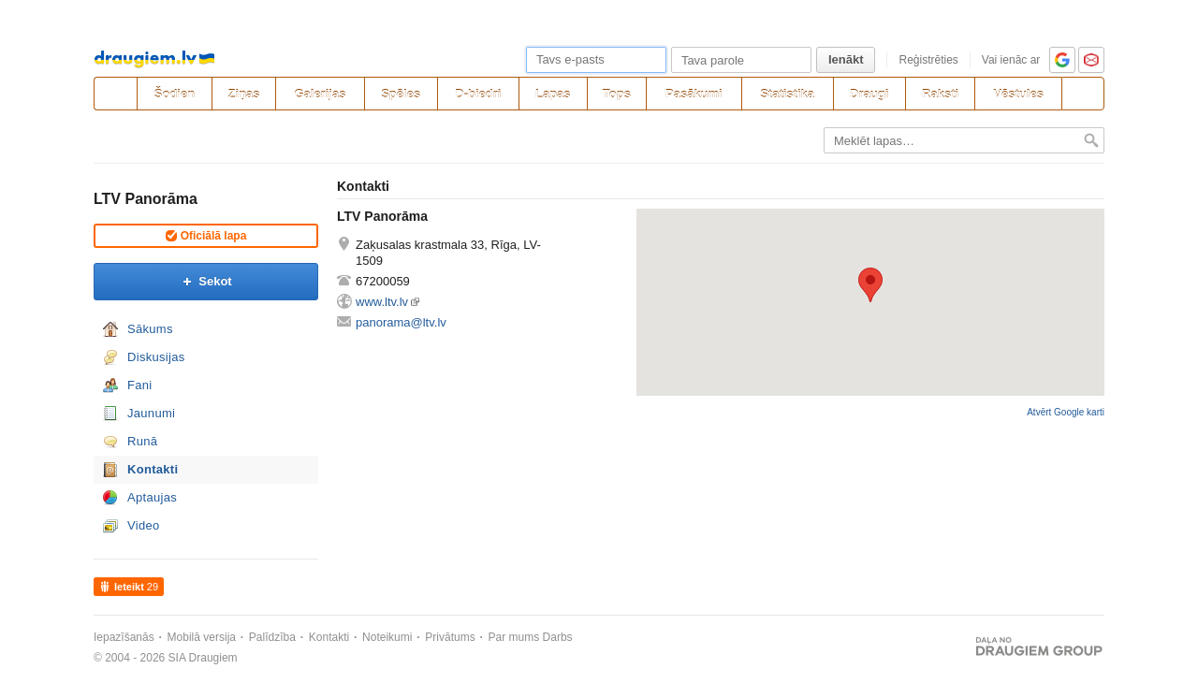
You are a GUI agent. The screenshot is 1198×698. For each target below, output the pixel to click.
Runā (142, 441)
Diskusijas (156, 357)
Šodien (174, 94)
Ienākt (846, 59)
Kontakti (152, 469)
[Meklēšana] (1082, 93)
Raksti (940, 94)
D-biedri (478, 94)
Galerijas (319, 94)
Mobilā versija (202, 637)
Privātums (450, 637)
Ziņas (244, 94)
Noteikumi (387, 637)
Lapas (553, 94)
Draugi (869, 94)
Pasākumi (694, 94)
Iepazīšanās (124, 637)
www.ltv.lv (382, 302)
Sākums (150, 329)
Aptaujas (152, 497)
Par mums (514, 637)
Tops (617, 94)
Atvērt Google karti (1065, 412)
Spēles (400, 94)
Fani (140, 385)
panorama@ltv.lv (401, 322)
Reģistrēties (927, 59)
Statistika (787, 94)
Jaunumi (151, 413)
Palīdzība (272, 637)
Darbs (558, 637)
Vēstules (1018, 94)
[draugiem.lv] (115, 93)
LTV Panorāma (145, 199)
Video (143, 525)
